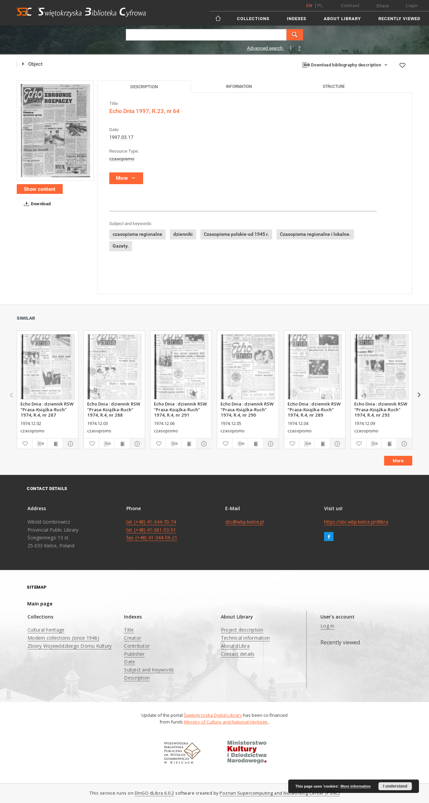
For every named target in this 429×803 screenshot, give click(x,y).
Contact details (238, 654)
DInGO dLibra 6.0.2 (154, 793)
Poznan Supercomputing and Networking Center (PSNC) (280, 793)
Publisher (134, 654)
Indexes (296, 18)
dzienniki (183, 234)
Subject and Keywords (149, 669)
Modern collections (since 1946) (63, 638)
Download (36, 204)
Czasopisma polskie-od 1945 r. (236, 234)
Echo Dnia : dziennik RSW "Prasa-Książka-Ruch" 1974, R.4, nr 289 (314, 409)
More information (356, 786)
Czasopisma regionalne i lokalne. (315, 234)
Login (412, 5)
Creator (132, 638)
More (398, 460)
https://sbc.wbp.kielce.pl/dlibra (356, 522)
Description (137, 678)
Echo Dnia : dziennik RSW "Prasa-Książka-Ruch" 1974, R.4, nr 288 (113, 409)
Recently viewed (399, 18)
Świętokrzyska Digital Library (213, 715)
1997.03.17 (121, 137)
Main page (40, 603)
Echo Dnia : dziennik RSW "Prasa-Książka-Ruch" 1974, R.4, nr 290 (247, 409)
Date (129, 661)
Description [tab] (144, 86)
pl (320, 5)
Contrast (350, 5)
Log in (327, 626)
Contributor (137, 646)
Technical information (245, 638)
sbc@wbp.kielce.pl (244, 522)
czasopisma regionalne (137, 234)
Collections (253, 18)
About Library (342, 18)
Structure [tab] (334, 86)
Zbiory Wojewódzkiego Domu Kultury (69, 646)
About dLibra (235, 646)
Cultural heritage (45, 630)
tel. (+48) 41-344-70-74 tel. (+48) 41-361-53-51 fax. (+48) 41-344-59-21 (151, 530)
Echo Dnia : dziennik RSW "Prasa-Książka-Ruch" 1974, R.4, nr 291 (180, 409)
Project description (242, 630)
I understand (395, 786)
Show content (40, 189)
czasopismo (121, 158)
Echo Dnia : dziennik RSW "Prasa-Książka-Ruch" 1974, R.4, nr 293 (380, 409)
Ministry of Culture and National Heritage (226, 722)
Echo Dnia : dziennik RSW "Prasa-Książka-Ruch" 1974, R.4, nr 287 (46, 409)
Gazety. (121, 246)
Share (382, 5)
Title (129, 630)
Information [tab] (239, 86)
